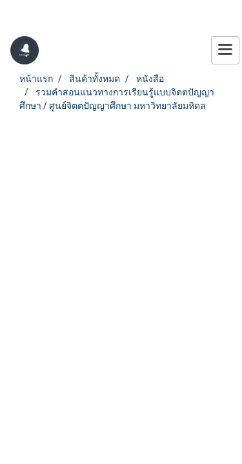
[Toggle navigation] (225, 50)
